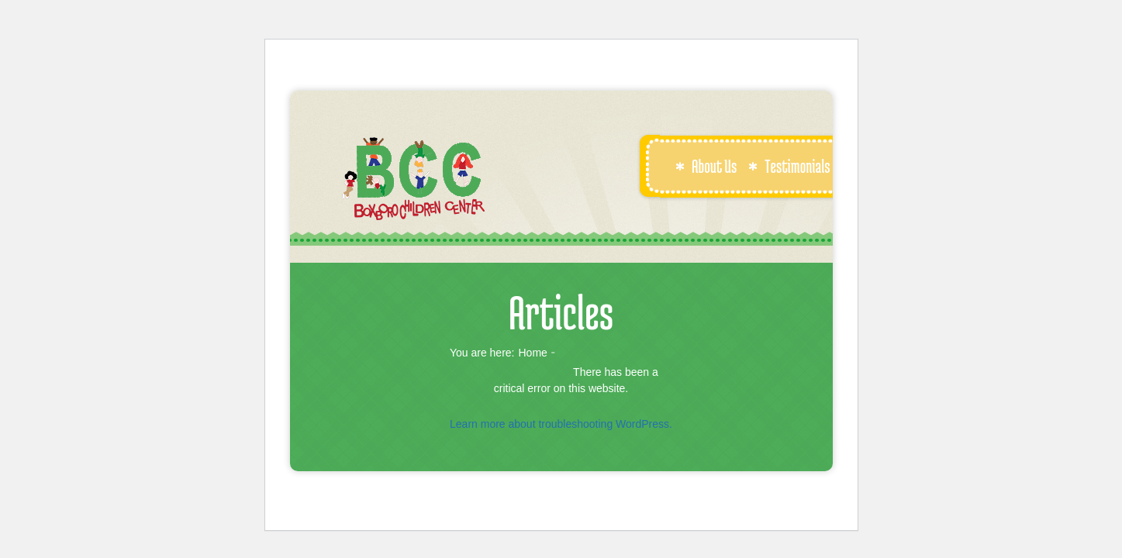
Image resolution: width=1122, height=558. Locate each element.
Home (532, 352)
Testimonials (789, 166)
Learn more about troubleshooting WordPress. (561, 424)
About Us (706, 166)
